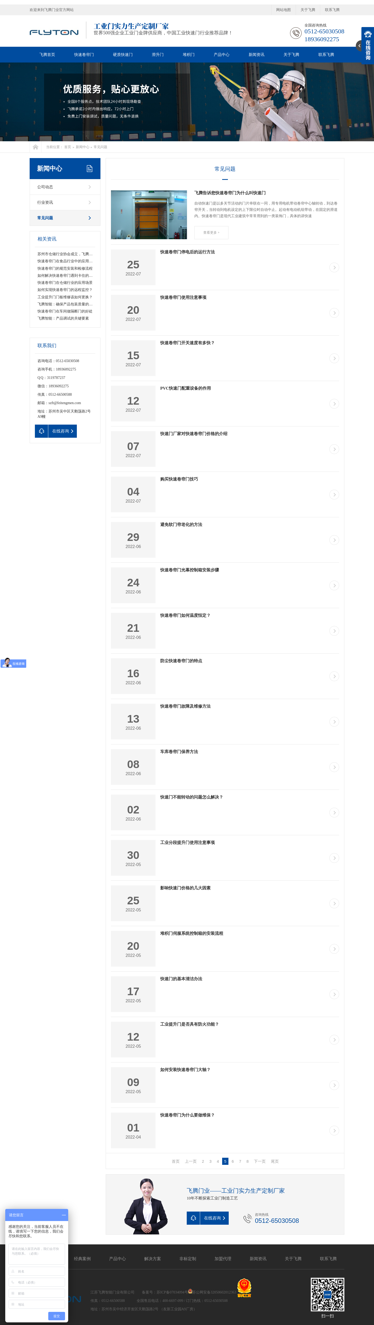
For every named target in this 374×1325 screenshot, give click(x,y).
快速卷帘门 (84, 55)
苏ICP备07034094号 (172, 1292)
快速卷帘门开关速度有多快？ (187, 343)
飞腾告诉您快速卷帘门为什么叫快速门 (230, 193)
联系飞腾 (332, 10)
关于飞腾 (308, 10)
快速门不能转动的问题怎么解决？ (191, 797)
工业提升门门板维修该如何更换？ (65, 297)
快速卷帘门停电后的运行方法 (187, 252)
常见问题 (100, 147)
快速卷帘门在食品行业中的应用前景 (67, 261)
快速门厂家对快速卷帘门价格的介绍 (193, 433)
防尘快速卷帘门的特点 (181, 661)
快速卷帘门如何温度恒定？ (185, 615)
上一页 (191, 1161)
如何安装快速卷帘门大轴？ (185, 1069)
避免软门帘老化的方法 (181, 524)
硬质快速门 (123, 55)
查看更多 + (211, 232)
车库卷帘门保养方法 (179, 751)
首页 (67, 147)
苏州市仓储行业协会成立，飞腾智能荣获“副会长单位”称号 (85, 254)
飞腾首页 (47, 55)
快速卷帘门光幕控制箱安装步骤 (189, 570)
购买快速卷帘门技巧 (179, 479)
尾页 (275, 1161)
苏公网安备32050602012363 (214, 1292)
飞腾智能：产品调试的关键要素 (63, 318)
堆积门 (189, 55)
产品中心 (221, 55)
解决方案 (152, 1258)
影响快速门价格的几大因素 (185, 888)
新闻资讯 (256, 55)
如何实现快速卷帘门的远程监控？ (65, 290)
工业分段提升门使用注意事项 (187, 842)
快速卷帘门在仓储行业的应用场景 (65, 283)
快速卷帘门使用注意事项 (183, 297)
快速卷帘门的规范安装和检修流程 (65, 268)
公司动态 (45, 187)
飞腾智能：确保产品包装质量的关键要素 (71, 304)
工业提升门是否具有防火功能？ (189, 1024)
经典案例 (82, 1258)
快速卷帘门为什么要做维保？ (187, 1115)
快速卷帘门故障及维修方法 (185, 706)
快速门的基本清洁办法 (181, 979)
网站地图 (283, 10)
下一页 (260, 1161)
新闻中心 (82, 147)
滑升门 (158, 55)
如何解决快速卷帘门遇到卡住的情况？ (69, 276)
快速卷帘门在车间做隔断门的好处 (65, 311)
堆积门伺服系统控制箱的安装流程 (191, 933)
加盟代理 (223, 1258)
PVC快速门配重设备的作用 (185, 388)
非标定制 (187, 1258)
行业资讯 (45, 202)
